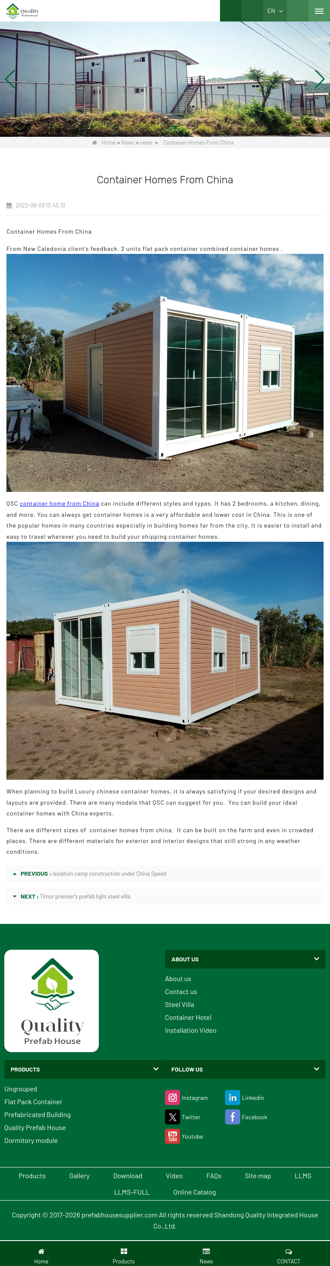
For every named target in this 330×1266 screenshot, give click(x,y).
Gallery (79, 1175)
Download (127, 1175)
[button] (154, 127)
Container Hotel (188, 1017)
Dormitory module (31, 1140)
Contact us (181, 991)
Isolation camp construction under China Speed (109, 873)
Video (174, 1175)
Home (104, 142)
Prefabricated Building (37, 1114)
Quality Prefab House (35, 1127)
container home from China (59, 503)
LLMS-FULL (132, 1192)
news (146, 142)
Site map (258, 1175)
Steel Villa (179, 1004)
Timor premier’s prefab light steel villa (85, 896)
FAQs (213, 1175)
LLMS (303, 1175)
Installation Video (191, 1030)
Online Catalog (194, 1192)
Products (32, 1175)
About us (178, 978)
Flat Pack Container (33, 1101)
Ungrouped (20, 1088)
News (127, 142)
